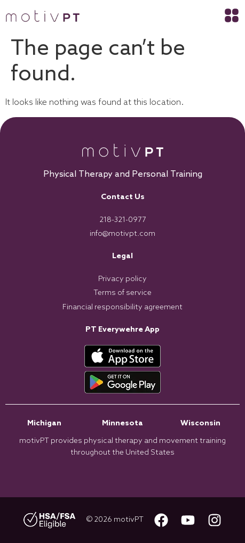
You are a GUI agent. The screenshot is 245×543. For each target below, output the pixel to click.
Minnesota (122, 423)
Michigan (44, 423)
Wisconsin (200, 423)
